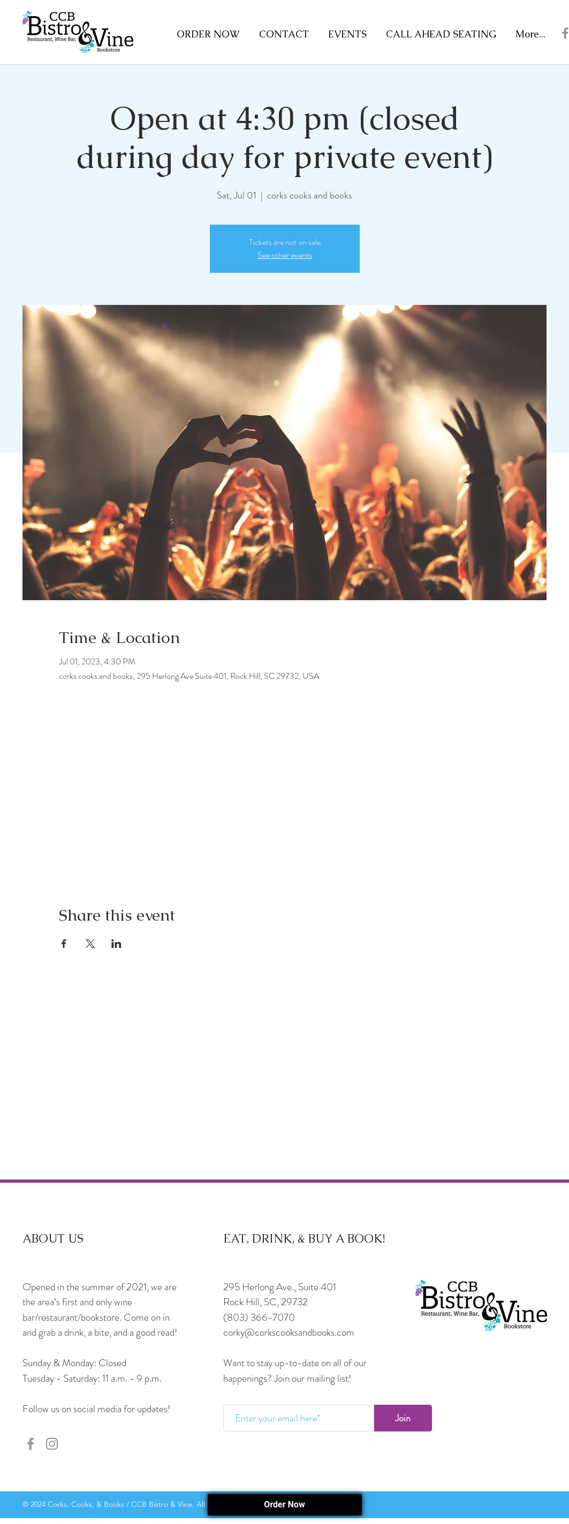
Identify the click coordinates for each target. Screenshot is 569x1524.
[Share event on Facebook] (64, 943)
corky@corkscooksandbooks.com (288, 1332)
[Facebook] (30, 1444)
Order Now (284, 1504)
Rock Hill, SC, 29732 (265, 1302)
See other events (284, 255)
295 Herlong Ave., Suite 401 (279, 1287)
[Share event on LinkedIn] (116, 943)
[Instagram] (52, 1444)
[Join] (403, 1418)
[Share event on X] (90, 943)
